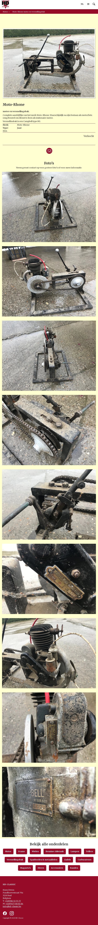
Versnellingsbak (15, 859)
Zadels (67, 859)
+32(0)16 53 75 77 (13, 901)
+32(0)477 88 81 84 (14, 903)
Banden (74, 868)
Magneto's (25, 868)
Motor (8, 851)
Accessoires (57, 868)
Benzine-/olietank (55, 851)
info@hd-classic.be (12, 906)
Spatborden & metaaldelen (43, 859)
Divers (41, 868)
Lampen (75, 851)
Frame (21, 851)
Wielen (35, 851)
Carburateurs (84, 859)
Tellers (89, 851)
